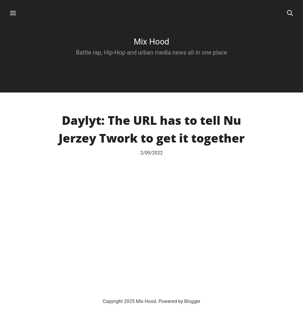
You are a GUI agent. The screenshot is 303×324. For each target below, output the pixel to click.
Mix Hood (151, 42)
